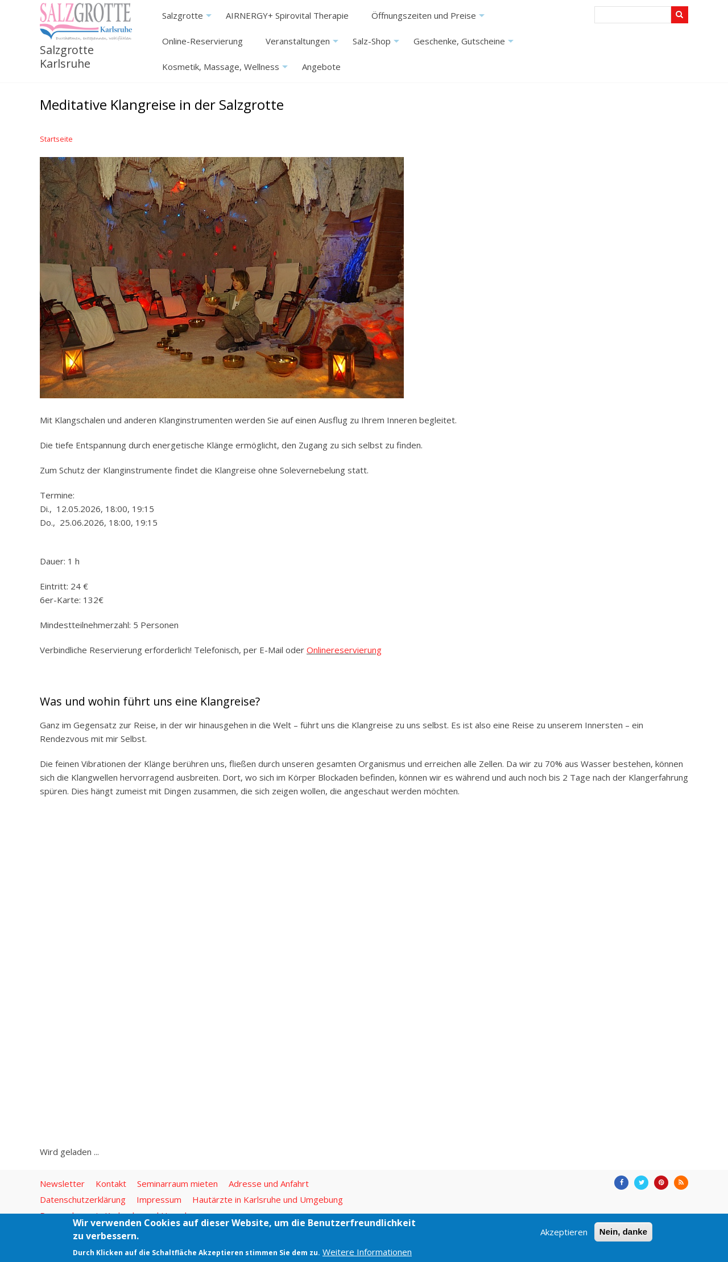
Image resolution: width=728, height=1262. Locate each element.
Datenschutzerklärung (83, 1199)
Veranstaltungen (303, 44)
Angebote (321, 66)
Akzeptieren (564, 1232)
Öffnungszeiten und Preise (429, 19)
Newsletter (62, 1183)
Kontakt (111, 1183)
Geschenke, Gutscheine (464, 44)
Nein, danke (623, 1231)
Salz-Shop (377, 44)
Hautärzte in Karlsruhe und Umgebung (267, 1199)
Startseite (56, 139)
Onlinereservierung (344, 649)
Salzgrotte (188, 19)
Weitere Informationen (367, 1251)
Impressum (158, 1199)
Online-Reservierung (202, 41)
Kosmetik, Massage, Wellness (226, 70)
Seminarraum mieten (177, 1183)
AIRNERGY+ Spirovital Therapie (287, 15)
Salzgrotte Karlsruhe (67, 56)
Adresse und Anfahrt (269, 1183)
